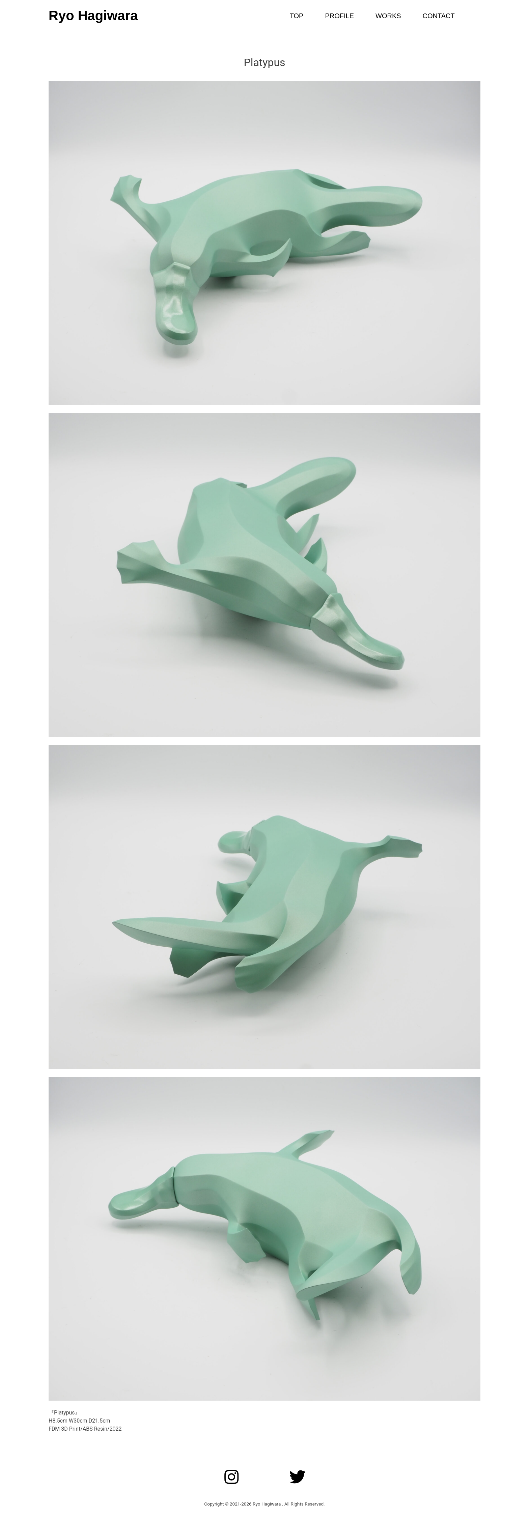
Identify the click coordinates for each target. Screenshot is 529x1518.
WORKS (388, 16)
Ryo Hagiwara (93, 15)
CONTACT (439, 16)
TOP (297, 16)
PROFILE (339, 16)
